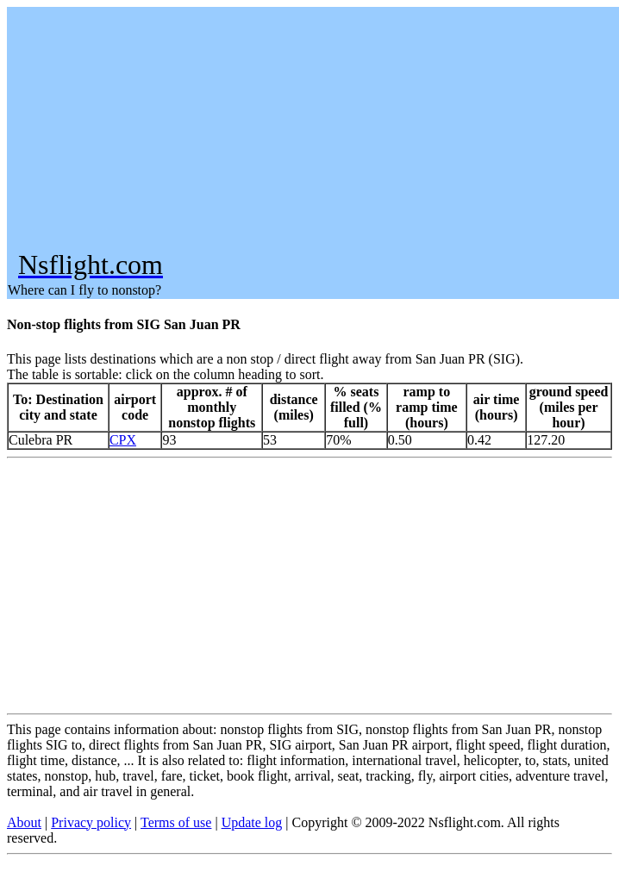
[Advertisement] (312, 128)
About (24, 822)
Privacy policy (91, 822)
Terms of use (176, 822)
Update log (252, 822)
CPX (122, 440)
